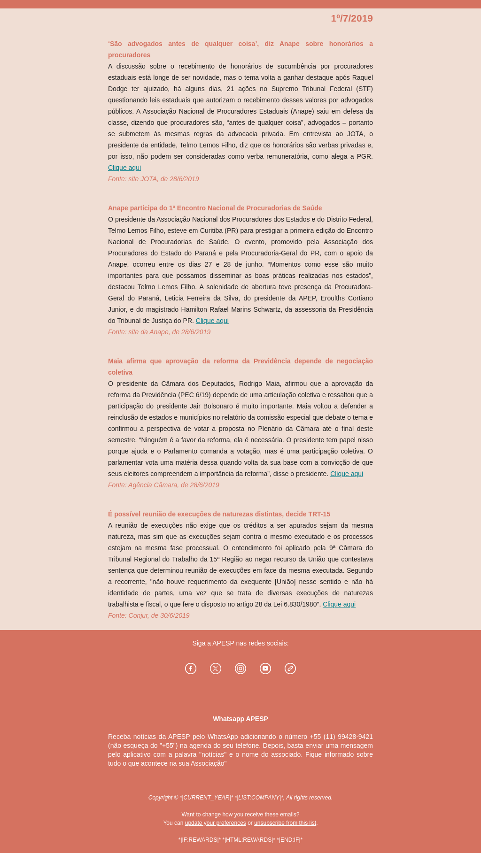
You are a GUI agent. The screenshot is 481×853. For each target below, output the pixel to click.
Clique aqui (124, 167)
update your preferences (215, 823)
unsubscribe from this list (285, 823)
